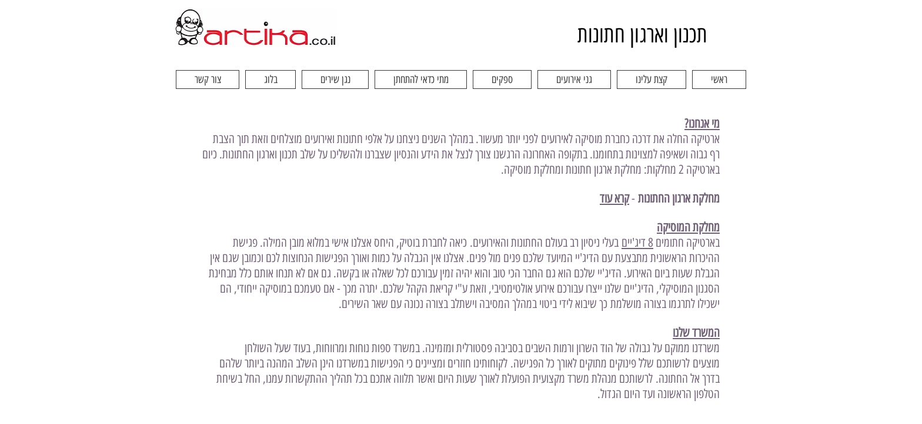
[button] (651, 79)
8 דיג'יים (637, 242)
